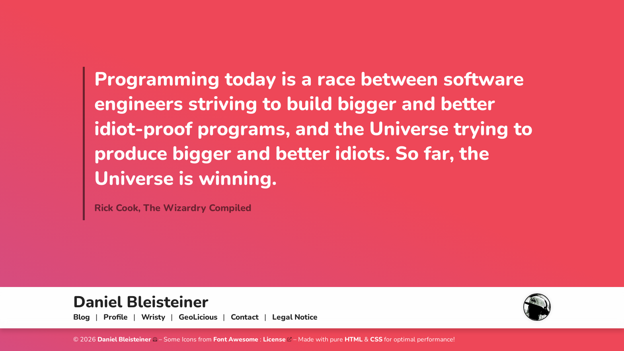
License (274, 339)
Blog (81, 317)
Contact (245, 317)
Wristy (153, 317)
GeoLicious (198, 317)
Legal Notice (295, 317)
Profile (115, 317)
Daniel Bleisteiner (140, 302)
